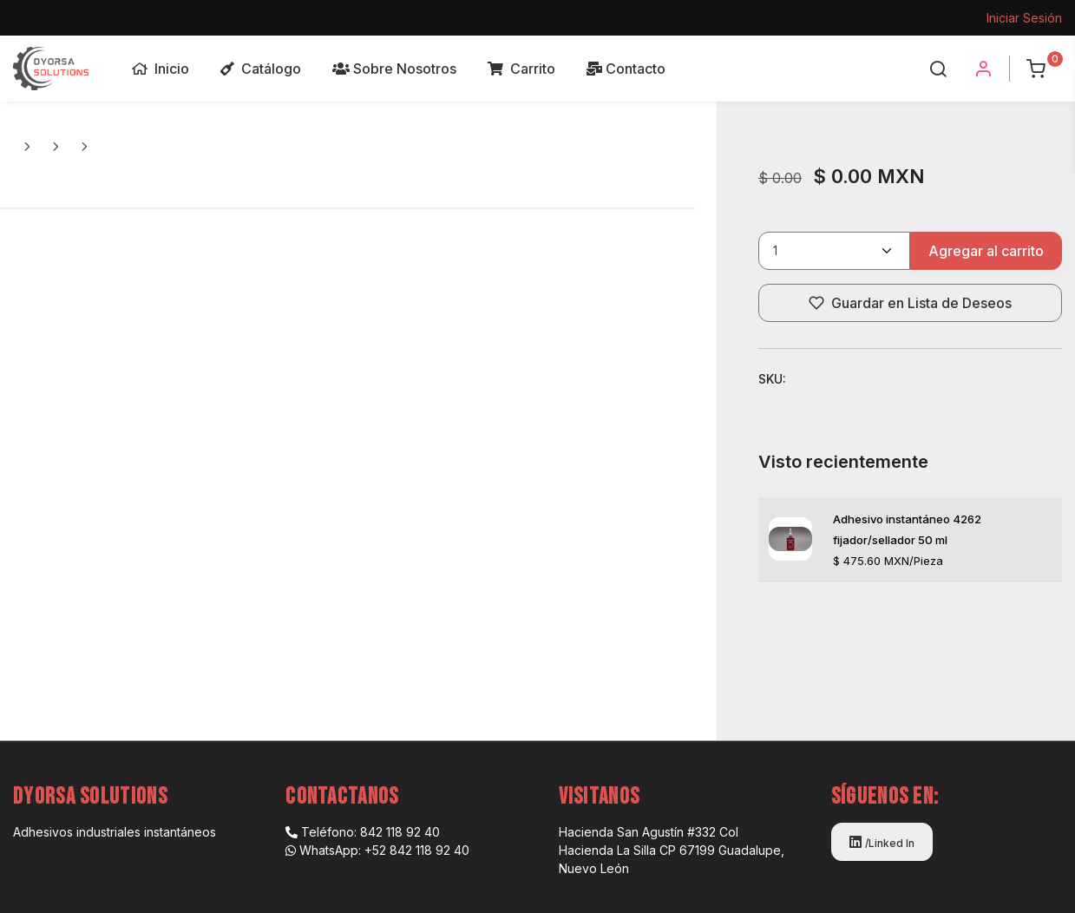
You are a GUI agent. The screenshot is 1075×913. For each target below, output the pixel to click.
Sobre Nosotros (394, 68)
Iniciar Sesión (1024, 17)
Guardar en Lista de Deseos (910, 303)
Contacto (626, 68)
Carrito (521, 68)
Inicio (160, 68)
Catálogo (260, 68)
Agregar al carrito (986, 250)
